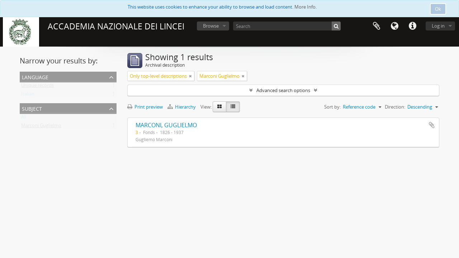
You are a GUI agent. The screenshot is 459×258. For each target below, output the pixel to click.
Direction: (395, 107)
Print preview (145, 107)
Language (394, 26)
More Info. (305, 7)
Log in (438, 26)
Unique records (37, 86)
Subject (32, 108)
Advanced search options (283, 90)
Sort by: (332, 107)
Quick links (412, 26)
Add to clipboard (431, 125)
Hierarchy (182, 107)
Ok (438, 9)
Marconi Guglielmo (41, 127)
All (23, 118)
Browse (211, 26)
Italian (27, 95)
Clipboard (376, 26)
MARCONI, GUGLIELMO (166, 125)
